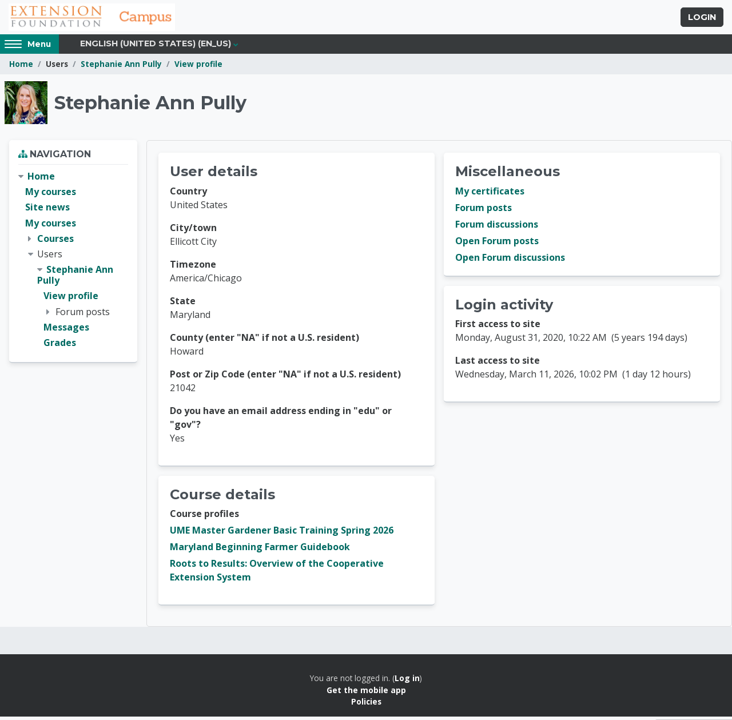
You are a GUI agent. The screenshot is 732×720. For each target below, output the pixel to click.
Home (21, 67)
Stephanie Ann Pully (121, 67)
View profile (198, 67)
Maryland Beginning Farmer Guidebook (260, 550)
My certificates (489, 194)
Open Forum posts (497, 244)
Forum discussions (496, 227)
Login (702, 19)
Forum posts (483, 211)
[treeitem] (73, 263)
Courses (55, 241)
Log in (407, 681)
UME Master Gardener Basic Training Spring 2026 (281, 533)
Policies (366, 704)
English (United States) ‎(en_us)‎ (155, 47)
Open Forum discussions (510, 260)
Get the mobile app (366, 692)
